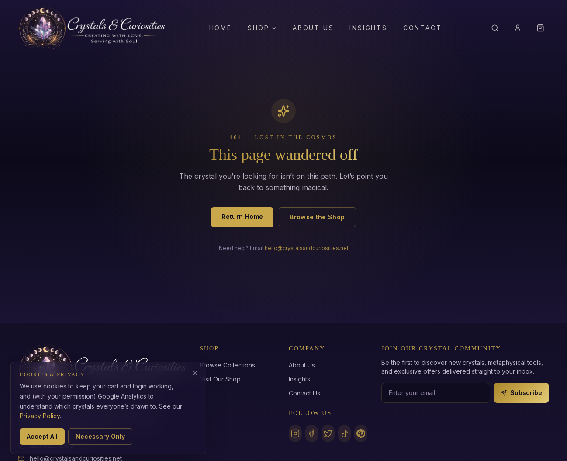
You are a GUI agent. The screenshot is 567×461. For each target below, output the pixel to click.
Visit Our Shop (220, 379)
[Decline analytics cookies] (195, 373)
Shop (262, 27)
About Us (313, 27)
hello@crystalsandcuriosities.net (307, 248)
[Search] (495, 28)
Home (220, 27)
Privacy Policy (40, 415)
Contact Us (304, 393)
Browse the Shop (317, 217)
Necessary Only (100, 436)
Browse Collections (227, 365)
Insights (368, 27)
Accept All (42, 436)
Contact (422, 27)
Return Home (242, 216)
